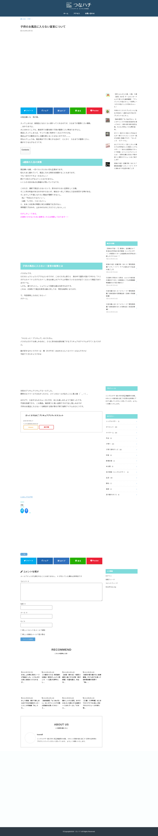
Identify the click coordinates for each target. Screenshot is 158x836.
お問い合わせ (90, 13)
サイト (22, 621)
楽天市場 (46, 427)
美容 (109, 489)
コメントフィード (112, 583)
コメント (24, 581)
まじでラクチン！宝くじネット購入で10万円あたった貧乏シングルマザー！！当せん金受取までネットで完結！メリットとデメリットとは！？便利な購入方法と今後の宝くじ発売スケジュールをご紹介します (125, 152)
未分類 (110, 466)
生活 (109, 478)
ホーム (65, 13)
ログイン (109, 576)
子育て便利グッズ (114, 449)
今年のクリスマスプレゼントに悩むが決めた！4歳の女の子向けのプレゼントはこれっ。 (125, 113)
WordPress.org (111, 587)
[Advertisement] (61, 240)
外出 (109, 438)
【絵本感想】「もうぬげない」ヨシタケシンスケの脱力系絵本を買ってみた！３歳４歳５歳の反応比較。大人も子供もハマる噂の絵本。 (125, 124)
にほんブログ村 (26, 497)
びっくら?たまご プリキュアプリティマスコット (44, 415)
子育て (25, 554)
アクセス (76, 13)
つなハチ (77, 831)
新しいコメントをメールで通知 (33, 630)
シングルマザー (113, 421)
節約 (109, 483)
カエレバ (31, 420)
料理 (109, 455)
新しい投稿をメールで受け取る (33, 634)
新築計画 (110, 461)
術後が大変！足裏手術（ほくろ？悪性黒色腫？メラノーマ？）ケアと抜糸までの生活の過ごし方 (125, 166)
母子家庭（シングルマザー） (117, 472)
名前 (23, 604)
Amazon (30, 427)
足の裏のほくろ (113, 494)
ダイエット (111, 427)
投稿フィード (110, 579)
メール (23, 613)
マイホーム (111, 432)
